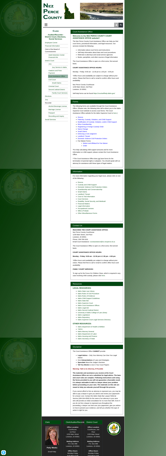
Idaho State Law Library (86, 291)
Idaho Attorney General (86, 331)
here (115, 113)
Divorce (80, 182)
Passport (51, 113)
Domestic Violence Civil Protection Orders (92, 187)
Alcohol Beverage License (57, 106)
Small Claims (56, 83)
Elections (48, 96)
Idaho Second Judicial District (88, 310)
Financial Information (52, 46)
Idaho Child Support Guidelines (89, 298)
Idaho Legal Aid (83, 308)
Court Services (83, 199)
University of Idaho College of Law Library (92, 312)
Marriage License (54, 109)
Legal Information (84, 206)
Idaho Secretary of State (86, 339)
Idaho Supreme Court (85, 303)
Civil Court (52, 80)
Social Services (50, 119)
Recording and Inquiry (56, 116)
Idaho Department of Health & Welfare (91, 327)
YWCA (80, 329)
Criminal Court (53, 86)
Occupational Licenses (86, 208)
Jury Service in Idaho (59, 67)
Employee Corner (51, 42)
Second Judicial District (56, 89)
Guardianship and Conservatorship (90, 189)
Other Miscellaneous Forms (87, 213)
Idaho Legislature (84, 315)
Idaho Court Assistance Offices (88, 305)
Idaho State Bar (83, 301)
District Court (49, 61)
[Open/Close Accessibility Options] (5, 451)
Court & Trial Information (86, 196)
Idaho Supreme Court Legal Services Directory (94, 320)
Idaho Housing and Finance (87, 336)
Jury (49, 64)
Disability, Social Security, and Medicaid (92, 201)
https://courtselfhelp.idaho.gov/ (104, 93)
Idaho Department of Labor (87, 334)
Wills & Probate (83, 211)
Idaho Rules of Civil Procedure (88, 293)
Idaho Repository (84, 317)
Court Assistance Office (56, 76)
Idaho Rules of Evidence (86, 296)
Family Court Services (60, 93)
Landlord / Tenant (84, 194)
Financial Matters (84, 204)
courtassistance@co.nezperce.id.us (102, 242)
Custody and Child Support (87, 185)
